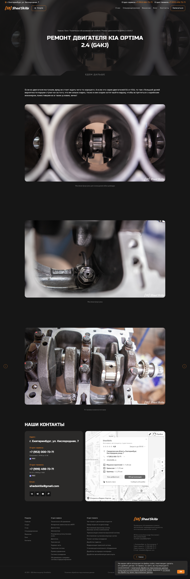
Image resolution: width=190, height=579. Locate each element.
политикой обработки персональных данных (149, 568)
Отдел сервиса (56, 518)
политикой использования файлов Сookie (135, 570)
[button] (178, 8)
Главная (60, 31)
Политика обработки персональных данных (79, 572)
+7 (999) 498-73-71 (177, 2)
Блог (66, 31)
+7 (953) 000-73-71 (144, 2)
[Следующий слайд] (184, 366)
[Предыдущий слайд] (6, 366)
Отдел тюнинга (92, 518)
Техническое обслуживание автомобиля (85, 31)
